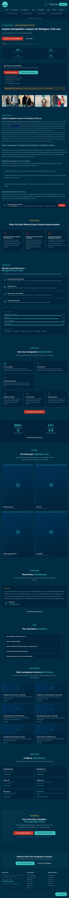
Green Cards (30, 883)
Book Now (63, 4)
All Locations (51, 885)
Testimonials (41, 9)
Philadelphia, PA (51, 875)
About (54, 9)
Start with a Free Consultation (34, 412)
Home (7, 9)
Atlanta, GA (50, 881)
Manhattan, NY (51, 877)
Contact (61, 9)
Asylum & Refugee (31, 875)
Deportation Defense (31, 877)
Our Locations (25, 9)
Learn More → (6, 700)
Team (48, 9)
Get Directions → (7, 774)
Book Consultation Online (28, 72)
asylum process (15, 126)
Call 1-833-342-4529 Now (23, 833)
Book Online (29, 38)
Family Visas (30, 881)
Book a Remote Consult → (43, 796)
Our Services (15, 9)
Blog (33, 9)
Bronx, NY (50, 879)
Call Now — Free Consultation (12, 38)
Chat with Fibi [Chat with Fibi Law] (61, 894)
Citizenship (29, 879)
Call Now (62, 205)
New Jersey (50, 883)
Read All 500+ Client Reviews (34, 437)
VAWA (28, 887)
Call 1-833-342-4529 (11, 72)
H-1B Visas (29, 885)
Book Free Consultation (44, 863)
